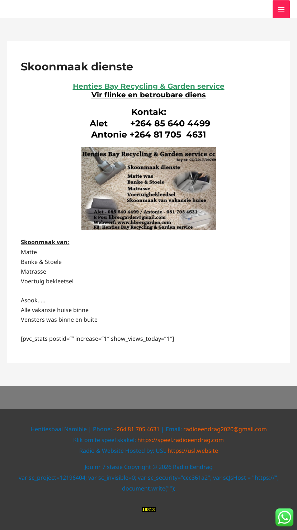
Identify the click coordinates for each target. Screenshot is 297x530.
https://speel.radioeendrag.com (180, 440)
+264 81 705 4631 (136, 429)
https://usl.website (193, 451)
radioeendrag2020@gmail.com (225, 429)
